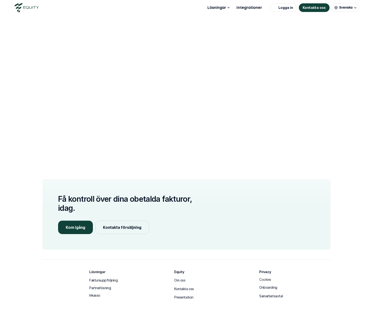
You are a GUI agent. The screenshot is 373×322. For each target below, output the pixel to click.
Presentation (183, 297)
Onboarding (268, 287)
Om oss (179, 280)
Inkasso (94, 295)
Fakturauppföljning (103, 280)
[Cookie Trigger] (265, 279)
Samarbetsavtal (271, 296)
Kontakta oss (184, 289)
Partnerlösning (100, 288)
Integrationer (249, 7)
